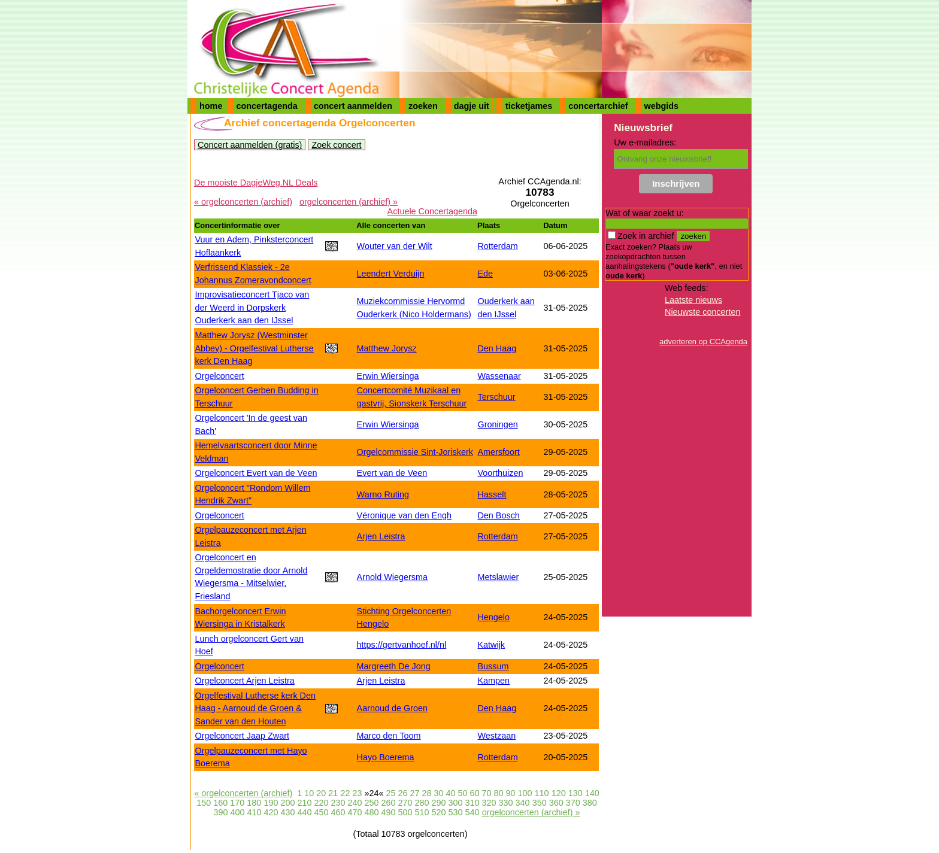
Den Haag (496, 348)
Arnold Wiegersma (392, 577)
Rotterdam (497, 246)
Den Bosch (498, 515)
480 (372, 812)
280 (422, 803)
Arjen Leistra (381, 536)
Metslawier (498, 577)
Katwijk (491, 644)
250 (371, 803)
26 (402, 793)
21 (333, 793)
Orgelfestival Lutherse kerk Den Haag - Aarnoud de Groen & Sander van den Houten (255, 708)
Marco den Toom (389, 735)
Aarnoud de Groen (392, 708)
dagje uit (471, 106)
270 (405, 803)
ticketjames (528, 106)
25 (390, 793)
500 (405, 812)
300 (456, 803)
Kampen (493, 680)
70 (487, 793)
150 (203, 803)
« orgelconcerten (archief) (243, 202)
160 (220, 803)
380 (590, 803)
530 (456, 812)
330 (506, 803)
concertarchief (598, 106)
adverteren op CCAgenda (703, 341)
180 (254, 803)
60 (475, 793)
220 (321, 803)
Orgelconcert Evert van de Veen (256, 473)
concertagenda (266, 106)
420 (270, 812)
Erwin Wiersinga (388, 376)
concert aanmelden (353, 106)
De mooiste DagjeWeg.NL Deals (255, 182)
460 (338, 812)
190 (270, 803)
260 (388, 803)
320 (489, 803)
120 (559, 793)
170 (237, 803)
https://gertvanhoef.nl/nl (402, 644)
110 (542, 793)
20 (321, 793)
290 (439, 803)
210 (304, 803)
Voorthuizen (500, 473)
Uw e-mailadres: (645, 142)
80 (499, 793)
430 (287, 812)
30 (438, 793)
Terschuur (496, 397)
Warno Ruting (383, 494)
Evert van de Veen (392, 473)
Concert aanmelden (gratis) (250, 145)
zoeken (423, 106)
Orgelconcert (219, 376)
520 (439, 812)
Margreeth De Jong (394, 666)
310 (472, 803)
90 (511, 793)
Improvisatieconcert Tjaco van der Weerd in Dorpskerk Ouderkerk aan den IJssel (252, 307)
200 (287, 803)
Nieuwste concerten (702, 312)
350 (539, 803)
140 (592, 793)
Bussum (492, 666)
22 (345, 793)
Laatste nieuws (693, 300)
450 (321, 812)
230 (338, 803)
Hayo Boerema (385, 757)
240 (354, 803)
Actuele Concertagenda (432, 211)
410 (254, 812)
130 (575, 793)
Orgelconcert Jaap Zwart (242, 735)
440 (304, 812)
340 (523, 803)
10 (309, 793)
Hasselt (491, 494)
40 (451, 793)
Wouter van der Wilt (394, 246)
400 (237, 812)
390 (220, 812)
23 (357, 793)
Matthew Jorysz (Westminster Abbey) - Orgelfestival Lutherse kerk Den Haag (254, 348)
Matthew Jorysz (387, 348)
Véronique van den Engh (404, 515)
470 (355, 812)
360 (556, 803)
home (210, 106)
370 (573, 803)
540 (472, 812)
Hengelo (493, 617)
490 (388, 812)
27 (414, 793)
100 (525, 793)
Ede (485, 273)
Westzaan (496, 735)
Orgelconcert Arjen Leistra (244, 680)
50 (463, 793)
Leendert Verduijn (391, 273)
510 (422, 812)
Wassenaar (498, 376)
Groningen (497, 424)
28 (426, 793)
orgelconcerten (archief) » (348, 202)
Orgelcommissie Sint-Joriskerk (415, 452)
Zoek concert (336, 145)
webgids (661, 106)
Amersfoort (498, 452)
